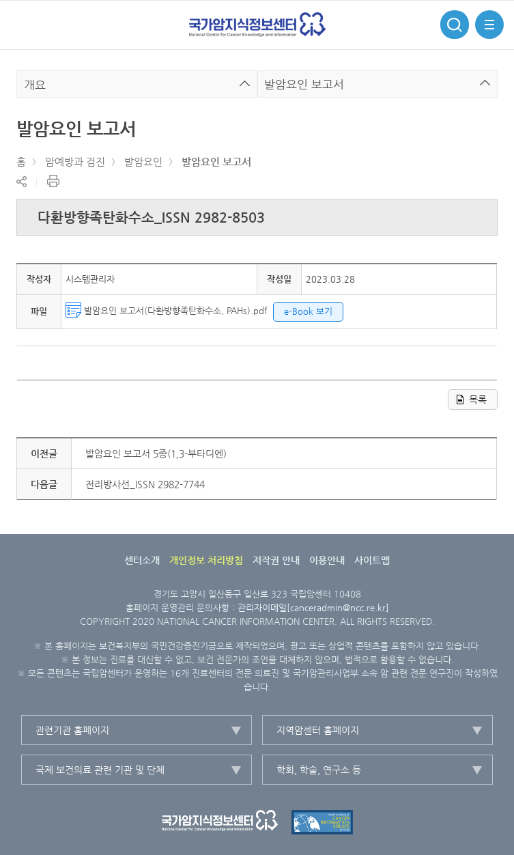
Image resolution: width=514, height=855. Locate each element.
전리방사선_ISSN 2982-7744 (145, 484)
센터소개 (142, 560)
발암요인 (143, 161)
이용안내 (327, 560)
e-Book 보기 (308, 311)
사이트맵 (372, 560)
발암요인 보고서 (216, 161)
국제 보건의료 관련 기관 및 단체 (100, 769)
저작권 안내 (276, 560)
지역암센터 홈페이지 (317, 730)
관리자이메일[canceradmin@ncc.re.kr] (313, 607)
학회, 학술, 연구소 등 (318, 769)
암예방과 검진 (75, 161)
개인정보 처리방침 (206, 560)
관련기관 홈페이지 (72, 730)
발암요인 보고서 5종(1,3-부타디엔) (156, 453)
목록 (478, 399)
